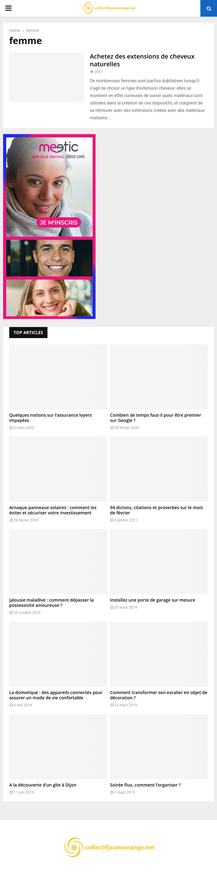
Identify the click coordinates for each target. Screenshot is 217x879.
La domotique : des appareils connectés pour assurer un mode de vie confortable (56, 695)
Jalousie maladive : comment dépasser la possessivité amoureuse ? (51, 602)
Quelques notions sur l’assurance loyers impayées (50, 417)
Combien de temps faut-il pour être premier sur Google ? (155, 417)
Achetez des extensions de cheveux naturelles (142, 60)
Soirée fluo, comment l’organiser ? (145, 785)
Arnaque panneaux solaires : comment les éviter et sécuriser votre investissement (52, 510)
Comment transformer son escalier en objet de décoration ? (158, 695)
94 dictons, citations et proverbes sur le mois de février (156, 510)
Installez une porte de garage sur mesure (152, 600)
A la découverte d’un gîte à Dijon (42, 785)
